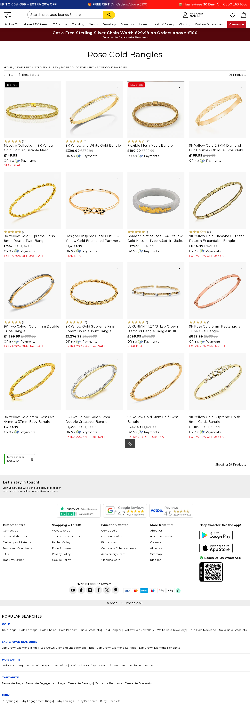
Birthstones (109, 542)
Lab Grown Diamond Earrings (116, 647)
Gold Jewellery (46, 67)
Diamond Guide (111, 536)
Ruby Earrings (65, 701)
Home (143, 24)
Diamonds (127, 24)
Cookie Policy (61, 559)
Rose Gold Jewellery (77, 67)
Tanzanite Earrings (80, 683)
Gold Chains (48, 629)
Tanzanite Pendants (109, 683)
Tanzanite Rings (12, 683)
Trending (78, 24)
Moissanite (11, 659)
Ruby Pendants (87, 701)
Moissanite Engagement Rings (47, 665)
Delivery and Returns (17, 542)
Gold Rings (9, 629)
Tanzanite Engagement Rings (45, 683)
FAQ (6, 554)
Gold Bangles (113, 629)
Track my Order (13, 559)
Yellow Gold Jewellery (139, 629)
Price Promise (61, 548)
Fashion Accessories (208, 24)
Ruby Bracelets (110, 701)
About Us (156, 530)
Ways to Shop (61, 530)
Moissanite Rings (13, 665)
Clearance (236, 24)
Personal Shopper (15, 536)
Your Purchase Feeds (66, 536)
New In (93, 24)
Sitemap (156, 554)
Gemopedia (109, 530)
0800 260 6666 (235, 4)
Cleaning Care (110, 559)
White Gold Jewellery (171, 629)
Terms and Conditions (17, 548)
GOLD (6, 624)
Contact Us (10, 530)
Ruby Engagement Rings (36, 701)
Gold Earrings (28, 629)
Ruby (6, 695)
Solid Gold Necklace (202, 629)
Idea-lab (155, 559)
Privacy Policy (61, 554)
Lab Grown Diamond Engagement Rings (67, 647)
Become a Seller (161, 536)
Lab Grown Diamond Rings (19, 647)
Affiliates (156, 548)
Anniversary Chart (113, 554)
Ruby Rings (9, 701)
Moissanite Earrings (83, 665)
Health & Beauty (163, 24)
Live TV (11, 24)
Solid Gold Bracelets (232, 629)
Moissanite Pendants (113, 665)
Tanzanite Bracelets (138, 683)
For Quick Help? (235, 578)
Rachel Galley (61, 542)
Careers (155, 542)
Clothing (184, 24)
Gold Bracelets (91, 629)
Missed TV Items (35, 24)
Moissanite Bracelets (144, 665)
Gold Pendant (68, 629)
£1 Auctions (59, 24)
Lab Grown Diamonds (19, 641)
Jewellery (109, 24)
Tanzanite (10, 677)
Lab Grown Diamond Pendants (159, 647)
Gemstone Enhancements (118, 548)
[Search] (109, 15)
